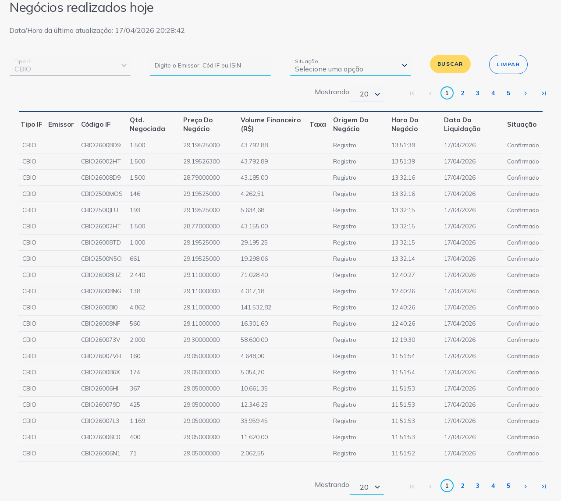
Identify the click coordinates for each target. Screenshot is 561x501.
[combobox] (70, 65)
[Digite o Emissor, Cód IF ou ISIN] (210, 65)
